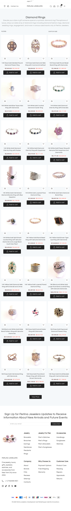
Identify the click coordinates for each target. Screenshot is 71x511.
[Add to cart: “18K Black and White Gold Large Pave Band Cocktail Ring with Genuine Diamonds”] (59, 296)
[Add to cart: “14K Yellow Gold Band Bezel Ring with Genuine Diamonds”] (35, 247)
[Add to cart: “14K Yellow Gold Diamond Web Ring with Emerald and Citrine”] (12, 294)
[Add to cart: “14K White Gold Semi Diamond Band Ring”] (59, 202)
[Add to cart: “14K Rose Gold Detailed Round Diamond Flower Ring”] (12, 72)
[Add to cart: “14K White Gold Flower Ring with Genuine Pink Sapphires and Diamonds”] (59, 160)
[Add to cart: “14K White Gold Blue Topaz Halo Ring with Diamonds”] (12, 115)
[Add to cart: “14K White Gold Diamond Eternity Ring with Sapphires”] (35, 158)
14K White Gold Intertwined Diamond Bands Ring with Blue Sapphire (12, 195)
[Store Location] (5, 6)
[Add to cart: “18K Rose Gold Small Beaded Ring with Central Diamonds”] (59, 384)
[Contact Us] (8, 6)
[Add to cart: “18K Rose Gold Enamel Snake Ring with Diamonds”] (35, 339)
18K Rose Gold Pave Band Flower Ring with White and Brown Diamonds (35, 376)
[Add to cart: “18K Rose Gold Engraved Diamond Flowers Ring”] (59, 339)
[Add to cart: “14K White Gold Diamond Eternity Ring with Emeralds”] (59, 115)
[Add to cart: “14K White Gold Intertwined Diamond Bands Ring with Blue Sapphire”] (12, 205)
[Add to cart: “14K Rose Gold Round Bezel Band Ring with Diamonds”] (59, 72)
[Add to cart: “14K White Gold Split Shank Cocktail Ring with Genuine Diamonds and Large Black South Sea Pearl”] (12, 251)
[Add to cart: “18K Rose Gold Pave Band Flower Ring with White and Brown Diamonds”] (35, 386)
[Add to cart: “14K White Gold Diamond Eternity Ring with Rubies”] (12, 158)
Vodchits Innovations (53, 502)
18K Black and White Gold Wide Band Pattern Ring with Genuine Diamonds (12, 331)
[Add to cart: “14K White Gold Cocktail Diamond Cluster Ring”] (35, 115)
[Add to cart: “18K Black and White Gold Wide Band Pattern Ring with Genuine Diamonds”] (12, 341)
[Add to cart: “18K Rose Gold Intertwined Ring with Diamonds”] (12, 384)
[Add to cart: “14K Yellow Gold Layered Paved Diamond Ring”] (35, 294)
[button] (5, 6)
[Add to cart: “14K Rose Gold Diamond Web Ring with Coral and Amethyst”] (35, 72)
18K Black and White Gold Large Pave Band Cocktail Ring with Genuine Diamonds (59, 286)
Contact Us (14, 6)
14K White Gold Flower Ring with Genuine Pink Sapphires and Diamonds (59, 150)
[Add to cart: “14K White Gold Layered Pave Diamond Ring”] (35, 202)
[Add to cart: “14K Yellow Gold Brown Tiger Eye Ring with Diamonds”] (59, 247)
